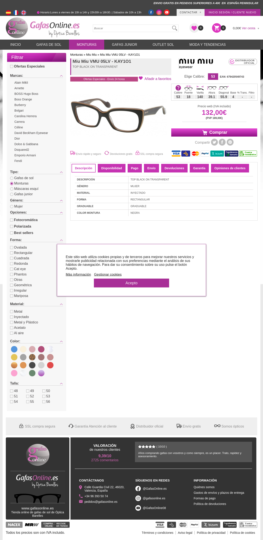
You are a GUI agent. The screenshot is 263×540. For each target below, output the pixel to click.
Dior (17, 138)
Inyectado (19, 317)
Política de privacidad (211, 532)
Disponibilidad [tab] (111, 168)
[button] (155, 78)
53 (46, 396)
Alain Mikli (21, 82)
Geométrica (21, 285)
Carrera (19, 121)
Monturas (86, 44)
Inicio (15, 44)
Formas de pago (205, 498)
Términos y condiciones (157, 532)
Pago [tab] (134, 168)
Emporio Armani (25, 155)
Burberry (20, 105)
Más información (78, 274)
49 (30, 391)
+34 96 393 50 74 (96, 496)
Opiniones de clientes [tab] (230, 168)
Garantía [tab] (199, 168)
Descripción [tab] (83, 168)
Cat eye (18, 269)
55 (30, 401)
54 (14, 401)
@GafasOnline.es (155, 488)
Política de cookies (242, 532)
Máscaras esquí (24, 189)
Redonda (19, 263)
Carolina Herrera (25, 116)
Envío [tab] (151, 168)
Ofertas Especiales (27, 66)
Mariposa (19, 296)
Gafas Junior (124, 44)
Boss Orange (23, 99)
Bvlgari (19, 110)
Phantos (18, 274)
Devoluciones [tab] (174, 168)
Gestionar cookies (108, 274)
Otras (16, 280)
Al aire (17, 333)
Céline (18, 127)
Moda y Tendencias (208, 44)
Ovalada (18, 247)
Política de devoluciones (210, 504)
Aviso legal (185, 532)
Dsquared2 (21, 149)
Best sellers (21, 233)
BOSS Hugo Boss (26, 93)
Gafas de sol (22, 178)
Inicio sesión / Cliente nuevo (232, 12)
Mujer (16, 206)
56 (46, 401)
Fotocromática (24, 220)
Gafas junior (21, 194)
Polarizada (20, 226)
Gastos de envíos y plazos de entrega (219, 492)
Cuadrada (19, 258)
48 (14, 391)
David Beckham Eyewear (31, 133)
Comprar (214, 132)
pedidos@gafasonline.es (101, 501)
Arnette (19, 88)
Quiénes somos (204, 487)
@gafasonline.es (154, 498)
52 (30, 396)
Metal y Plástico (24, 322)
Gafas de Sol (48, 44)
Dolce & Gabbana (26, 144)
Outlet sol (163, 44)
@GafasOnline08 (154, 508)
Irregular (18, 290)
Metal (16, 311)
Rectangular (21, 253)
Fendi (18, 161)
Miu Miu (91, 54)
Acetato (18, 327)
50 (46, 391)
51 (14, 396)
